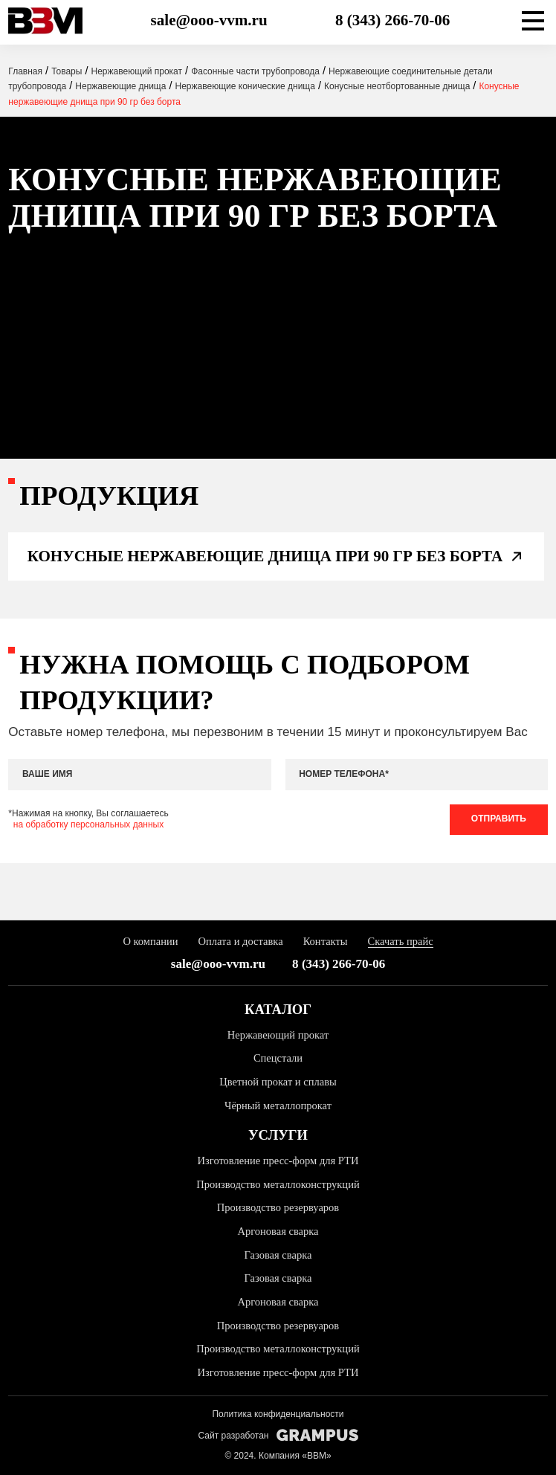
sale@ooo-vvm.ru (209, 20)
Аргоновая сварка (277, 1231)
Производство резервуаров (278, 1207)
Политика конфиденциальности (277, 1414)
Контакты (325, 941)
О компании (150, 941)
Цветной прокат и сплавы (278, 1082)
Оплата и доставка (240, 941)
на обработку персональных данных (88, 824)
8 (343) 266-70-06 (392, 20)
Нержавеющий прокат (278, 1035)
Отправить (498, 818)
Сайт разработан (278, 1435)
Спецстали (278, 1058)
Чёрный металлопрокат (278, 1105)
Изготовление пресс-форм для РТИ (278, 1160)
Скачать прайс (400, 941)
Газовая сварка (278, 1255)
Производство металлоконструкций (277, 1184)
